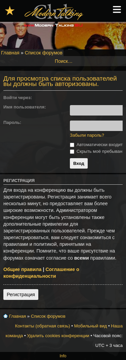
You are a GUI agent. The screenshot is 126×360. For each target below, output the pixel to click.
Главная (10, 52)
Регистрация (21, 294)
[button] (72, 97)
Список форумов (43, 52)
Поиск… (64, 61)
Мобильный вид (90, 325)
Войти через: (17, 97)
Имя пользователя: (24, 106)
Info (62, 356)
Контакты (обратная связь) (42, 325)
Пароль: (12, 122)
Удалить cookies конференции (58, 335)
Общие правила (22, 269)
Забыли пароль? (87, 135)
